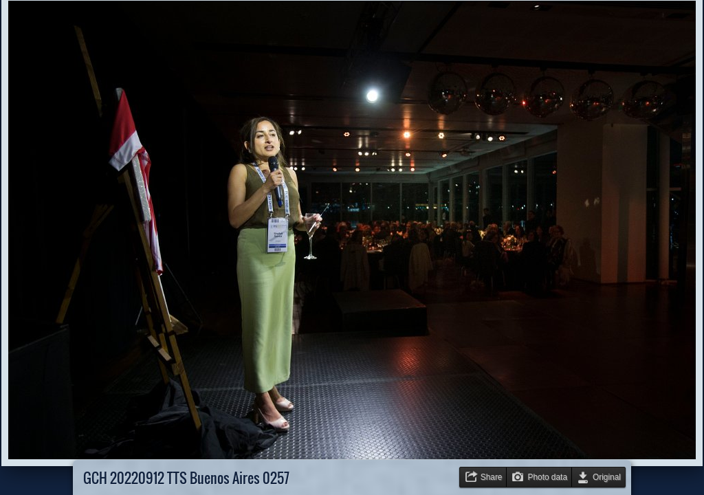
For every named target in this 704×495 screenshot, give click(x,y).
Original (607, 477)
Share (492, 477)
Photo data (547, 477)
